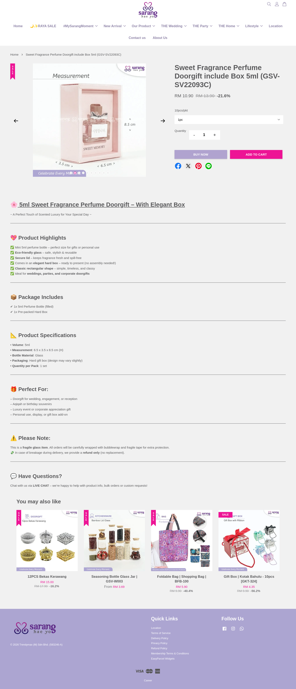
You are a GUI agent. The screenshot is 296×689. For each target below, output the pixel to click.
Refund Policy (159, 648)
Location (276, 26)
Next (163, 121)
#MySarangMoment (80, 26)
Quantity (180, 130)
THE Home (229, 26)
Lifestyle (254, 26)
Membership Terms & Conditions (170, 653)
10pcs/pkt (181, 110)
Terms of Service (161, 633)
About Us (160, 38)
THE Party (202, 26)
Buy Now (200, 154)
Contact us (137, 38)
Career (148, 680)
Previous (16, 121)
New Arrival (115, 26)
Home (18, 26)
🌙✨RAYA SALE (43, 26)
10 (108, 173)
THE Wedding (174, 26)
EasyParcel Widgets (163, 658)
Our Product (143, 26)
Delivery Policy (159, 638)
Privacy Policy (159, 643)
